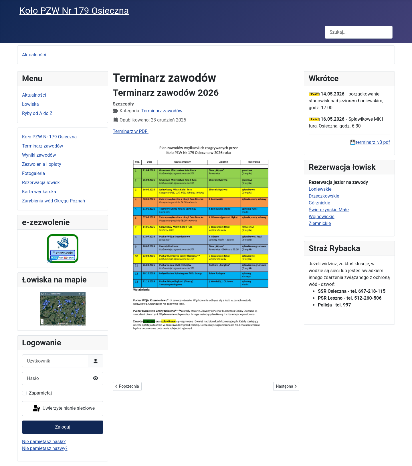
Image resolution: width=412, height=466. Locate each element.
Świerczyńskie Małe (329, 209)
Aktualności (34, 54)
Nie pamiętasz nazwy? (45, 448)
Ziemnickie (320, 223)
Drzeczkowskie (324, 196)
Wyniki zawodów (39, 155)
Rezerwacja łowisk (41, 182)
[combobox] (359, 32)
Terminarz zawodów (42, 146)
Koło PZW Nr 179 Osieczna (49, 137)
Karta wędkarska (39, 191)
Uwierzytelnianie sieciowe (63, 408)
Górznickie (319, 203)
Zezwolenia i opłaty (41, 164)
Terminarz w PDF (130, 131)
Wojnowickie (321, 216)
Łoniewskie (320, 189)
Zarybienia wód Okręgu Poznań (53, 201)
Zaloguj (62, 427)
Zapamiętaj (40, 393)
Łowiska (30, 104)
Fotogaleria (33, 173)
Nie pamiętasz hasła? (44, 441)
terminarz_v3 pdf (373, 142)
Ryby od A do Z (37, 113)
